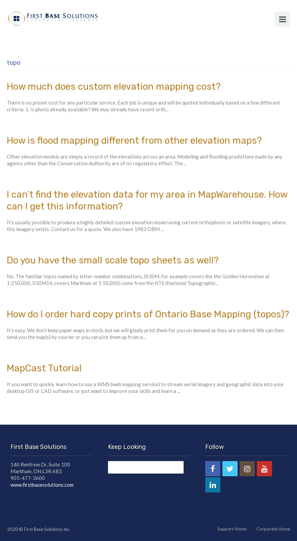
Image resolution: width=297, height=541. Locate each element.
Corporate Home (273, 529)
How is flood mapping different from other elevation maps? (134, 140)
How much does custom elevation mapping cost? (114, 86)
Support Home (231, 529)
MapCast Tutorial (44, 368)
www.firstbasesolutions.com (42, 485)
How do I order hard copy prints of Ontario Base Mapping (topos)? (148, 314)
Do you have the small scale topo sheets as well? (113, 260)
